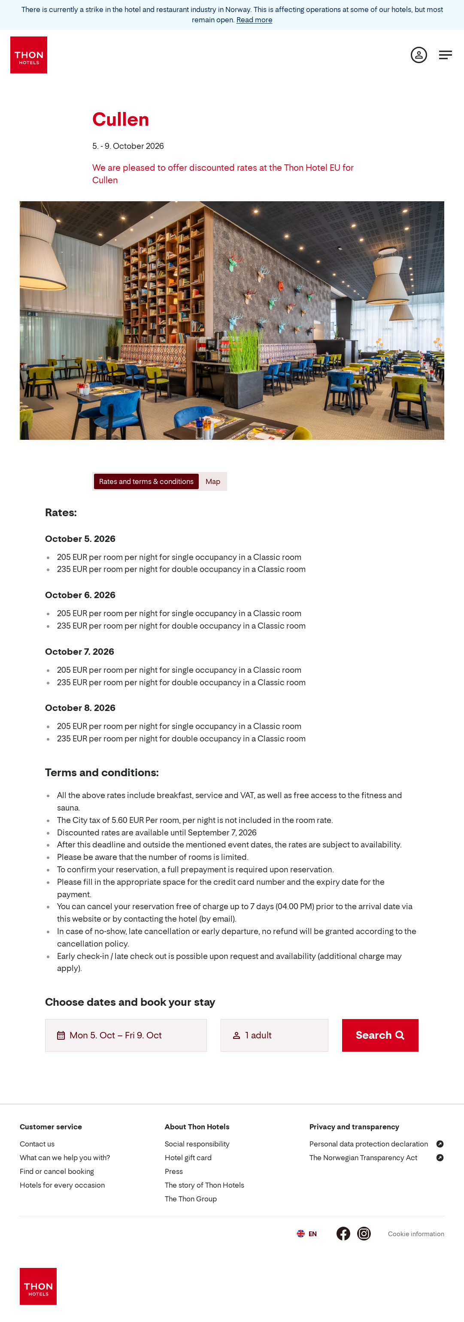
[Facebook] (343, 1233)
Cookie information (416, 1233)
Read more (255, 19)
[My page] (419, 55)
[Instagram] (364, 1233)
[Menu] (445, 55)
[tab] (145, 481)
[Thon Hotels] (28, 54)
